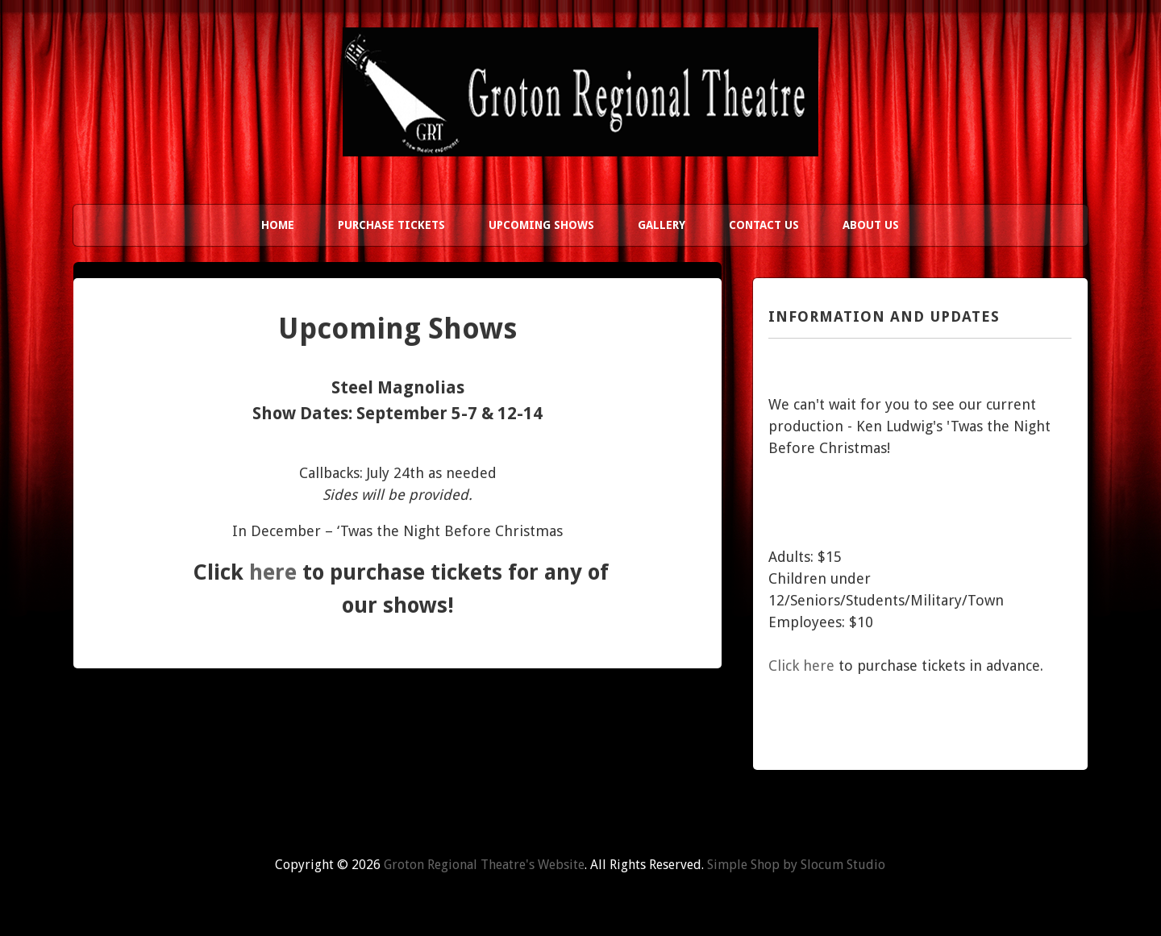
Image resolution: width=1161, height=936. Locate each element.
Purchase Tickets (391, 224)
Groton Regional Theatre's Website (484, 864)
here (273, 572)
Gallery (661, 224)
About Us (871, 224)
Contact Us (764, 224)
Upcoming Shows (541, 224)
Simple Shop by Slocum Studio (796, 864)
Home (277, 224)
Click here (801, 665)
